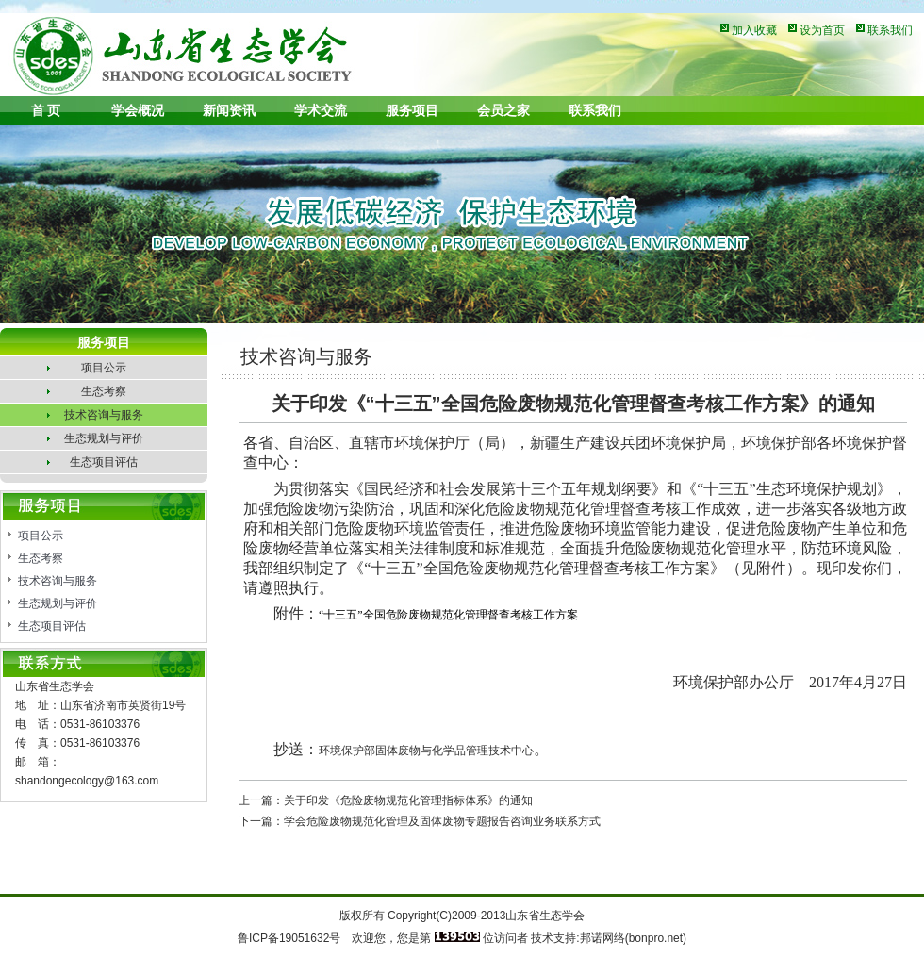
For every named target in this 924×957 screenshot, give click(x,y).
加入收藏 (754, 30)
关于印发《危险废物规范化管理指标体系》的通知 (408, 800)
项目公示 (103, 367)
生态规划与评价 (103, 438)
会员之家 (503, 110)
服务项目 (412, 110)
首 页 (46, 110)
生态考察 (103, 391)
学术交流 (320, 110)
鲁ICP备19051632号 (289, 938)
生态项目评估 (104, 462)
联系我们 (890, 30)
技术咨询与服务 (103, 414)
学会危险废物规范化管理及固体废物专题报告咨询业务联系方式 (442, 821)
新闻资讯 (229, 110)
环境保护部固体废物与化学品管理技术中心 (426, 750)
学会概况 (137, 110)
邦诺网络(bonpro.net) (633, 938)
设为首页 (822, 30)
